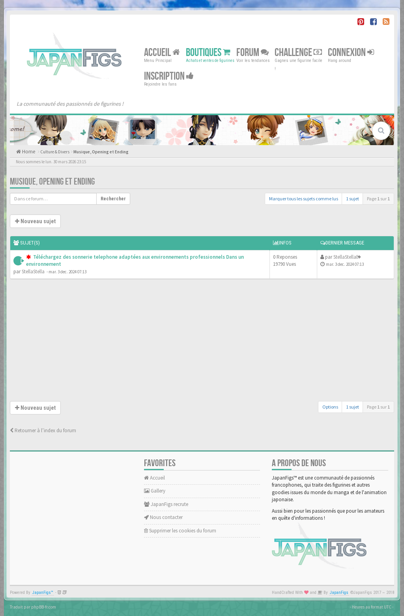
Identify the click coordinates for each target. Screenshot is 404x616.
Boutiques (208, 52)
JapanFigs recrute (166, 504)
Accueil (162, 52)
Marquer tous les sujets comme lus (303, 199)
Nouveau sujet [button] (35, 221)
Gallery (154, 490)
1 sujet (352, 199)
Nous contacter (163, 517)
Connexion (351, 52)
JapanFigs (339, 592)
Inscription (169, 76)
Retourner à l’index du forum (43, 430)
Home (28, 151)
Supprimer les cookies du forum (180, 530)
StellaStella (33, 271)
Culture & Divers (54, 152)
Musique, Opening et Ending (101, 152)
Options (330, 407)
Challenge (298, 52)
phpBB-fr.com (43, 607)
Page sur (378, 199)
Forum (252, 52)
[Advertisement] (202, 342)
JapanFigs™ (42, 592)
